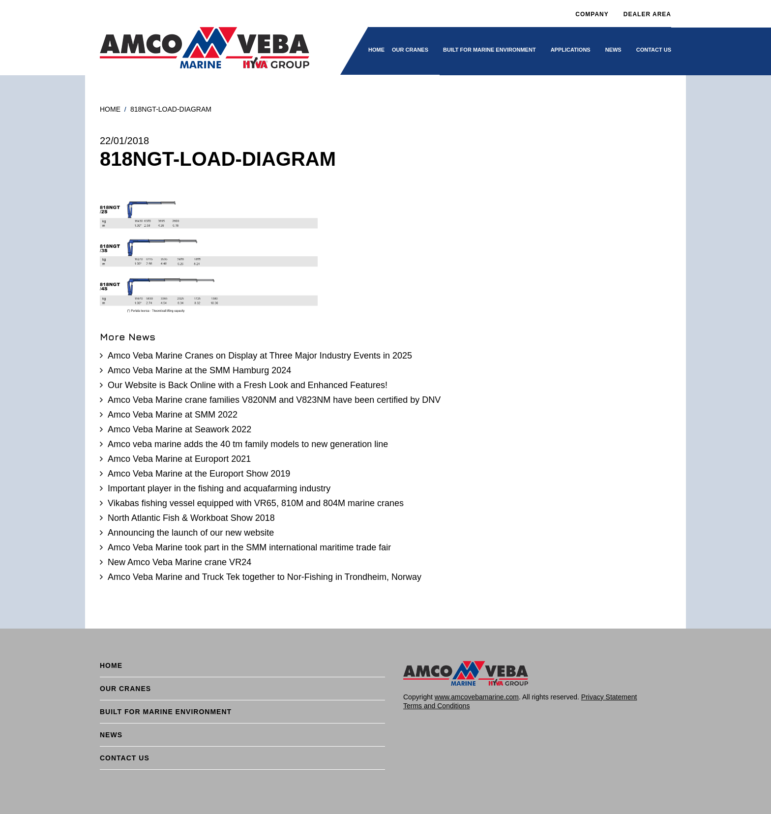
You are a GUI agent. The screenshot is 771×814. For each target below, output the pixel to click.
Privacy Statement (609, 697)
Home (376, 50)
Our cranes (410, 50)
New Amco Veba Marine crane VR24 (179, 562)
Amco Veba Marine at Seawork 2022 (179, 429)
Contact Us (653, 50)
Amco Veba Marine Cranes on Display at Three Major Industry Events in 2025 (260, 356)
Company (591, 14)
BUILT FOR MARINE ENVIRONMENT (489, 50)
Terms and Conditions (436, 706)
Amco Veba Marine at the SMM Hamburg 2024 (199, 370)
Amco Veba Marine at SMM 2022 (172, 415)
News (613, 50)
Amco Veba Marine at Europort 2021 (179, 459)
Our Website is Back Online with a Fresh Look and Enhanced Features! (247, 385)
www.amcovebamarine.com (477, 697)
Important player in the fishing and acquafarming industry (219, 488)
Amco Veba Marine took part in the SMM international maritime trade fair (249, 547)
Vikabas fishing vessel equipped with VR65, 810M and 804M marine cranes (256, 503)
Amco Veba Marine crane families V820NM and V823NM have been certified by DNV (274, 400)
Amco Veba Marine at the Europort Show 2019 (199, 474)
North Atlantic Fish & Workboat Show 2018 (191, 518)
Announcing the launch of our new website (191, 533)
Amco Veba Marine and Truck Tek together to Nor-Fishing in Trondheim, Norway (264, 577)
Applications (571, 50)
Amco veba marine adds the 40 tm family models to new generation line (248, 444)
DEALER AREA (647, 14)
